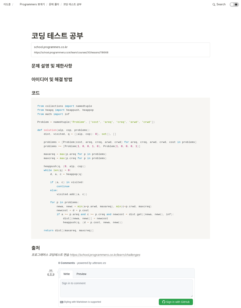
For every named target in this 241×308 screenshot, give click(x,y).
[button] (7, 4)
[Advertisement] (120, 297)
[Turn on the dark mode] (234, 6)
